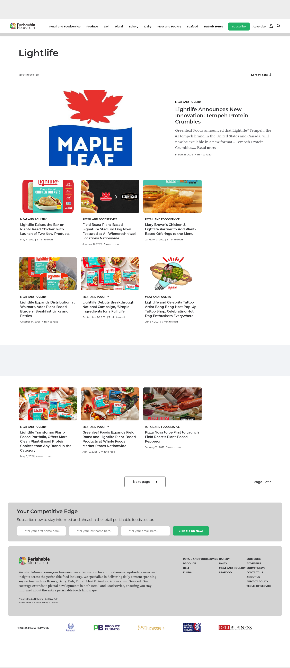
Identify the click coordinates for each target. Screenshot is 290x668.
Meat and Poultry (169, 26)
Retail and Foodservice (64, 26)
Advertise (259, 26)
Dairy (147, 26)
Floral (119, 26)
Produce (92, 26)
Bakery (133, 26)
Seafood (192, 26)
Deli (106, 26)
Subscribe (239, 26)
